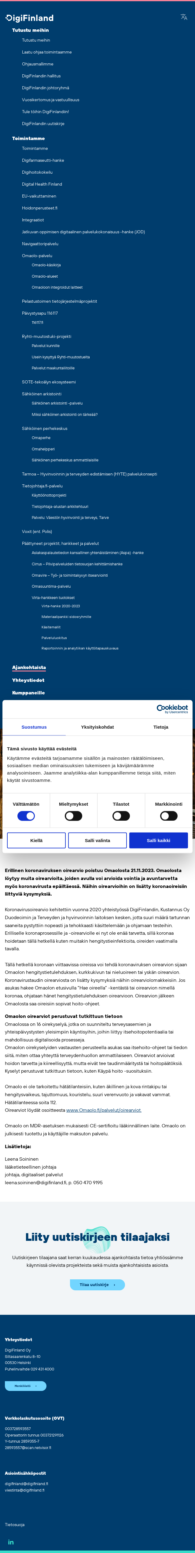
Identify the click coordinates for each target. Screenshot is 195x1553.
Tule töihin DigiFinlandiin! (45, 112)
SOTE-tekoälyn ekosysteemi (49, 382)
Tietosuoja (14, 1524)
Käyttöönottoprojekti (49, 495)
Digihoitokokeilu (37, 172)
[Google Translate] (184, 17)
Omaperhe (41, 437)
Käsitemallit (51, 627)
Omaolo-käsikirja (46, 265)
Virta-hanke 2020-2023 (61, 606)
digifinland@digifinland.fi (26, 1483)
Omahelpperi (43, 449)
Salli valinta (97, 840)
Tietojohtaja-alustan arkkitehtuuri (60, 506)
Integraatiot (33, 220)
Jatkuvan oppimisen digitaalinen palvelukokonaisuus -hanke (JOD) (83, 232)
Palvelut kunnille (46, 345)
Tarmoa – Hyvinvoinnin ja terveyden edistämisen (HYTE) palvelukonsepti (89, 474)
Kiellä (36, 840)
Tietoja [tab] (160, 726)
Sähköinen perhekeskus (44, 428)
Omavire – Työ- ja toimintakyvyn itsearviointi (70, 575)
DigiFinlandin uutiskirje (43, 124)
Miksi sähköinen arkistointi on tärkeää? (65, 414)
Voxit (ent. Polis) (37, 531)
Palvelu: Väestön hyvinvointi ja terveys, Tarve (70, 517)
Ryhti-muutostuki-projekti (46, 336)
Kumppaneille (28, 693)
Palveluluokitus (54, 638)
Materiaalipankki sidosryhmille (66, 617)
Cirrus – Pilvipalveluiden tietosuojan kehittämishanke (77, 564)
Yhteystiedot (28, 680)
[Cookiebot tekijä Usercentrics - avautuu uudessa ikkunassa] (161, 709)
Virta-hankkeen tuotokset (53, 597)
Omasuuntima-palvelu (51, 586)
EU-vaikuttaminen (39, 196)
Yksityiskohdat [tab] (97, 726)
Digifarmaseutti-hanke (43, 160)
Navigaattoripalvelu (40, 244)
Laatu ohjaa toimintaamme (47, 52)
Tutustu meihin (30, 30)
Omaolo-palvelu (37, 256)
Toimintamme (28, 138)
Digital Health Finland (42, 184)
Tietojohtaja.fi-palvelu (42, 486)
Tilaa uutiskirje (94, 1284)
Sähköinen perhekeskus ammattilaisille (65, 460)
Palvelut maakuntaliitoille (53, 368)
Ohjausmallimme (37, 64)
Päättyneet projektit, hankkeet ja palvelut (60, 543)
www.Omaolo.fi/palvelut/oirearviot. (104, 1110)
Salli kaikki (158, 840)
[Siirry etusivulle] (29, 19)
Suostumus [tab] (34, 726)
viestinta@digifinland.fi (24, 1490)
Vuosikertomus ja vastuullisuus (50, 100)
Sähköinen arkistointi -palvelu (57, 403)
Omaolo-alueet (45, 276)
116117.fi (37, 322)
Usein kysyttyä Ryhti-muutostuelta (61, 357)
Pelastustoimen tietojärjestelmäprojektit (59, 301)
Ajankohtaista (29, 667)
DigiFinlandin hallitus (41, 76)
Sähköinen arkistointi (41, 394)
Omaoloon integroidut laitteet (57, 287)
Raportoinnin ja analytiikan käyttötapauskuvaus (80, 648)
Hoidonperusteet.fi (39, 208)
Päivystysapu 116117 (40, 313)
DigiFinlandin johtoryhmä (45, 88)
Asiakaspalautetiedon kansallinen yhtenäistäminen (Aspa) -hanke (88, 552)
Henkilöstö (23, 1386)
